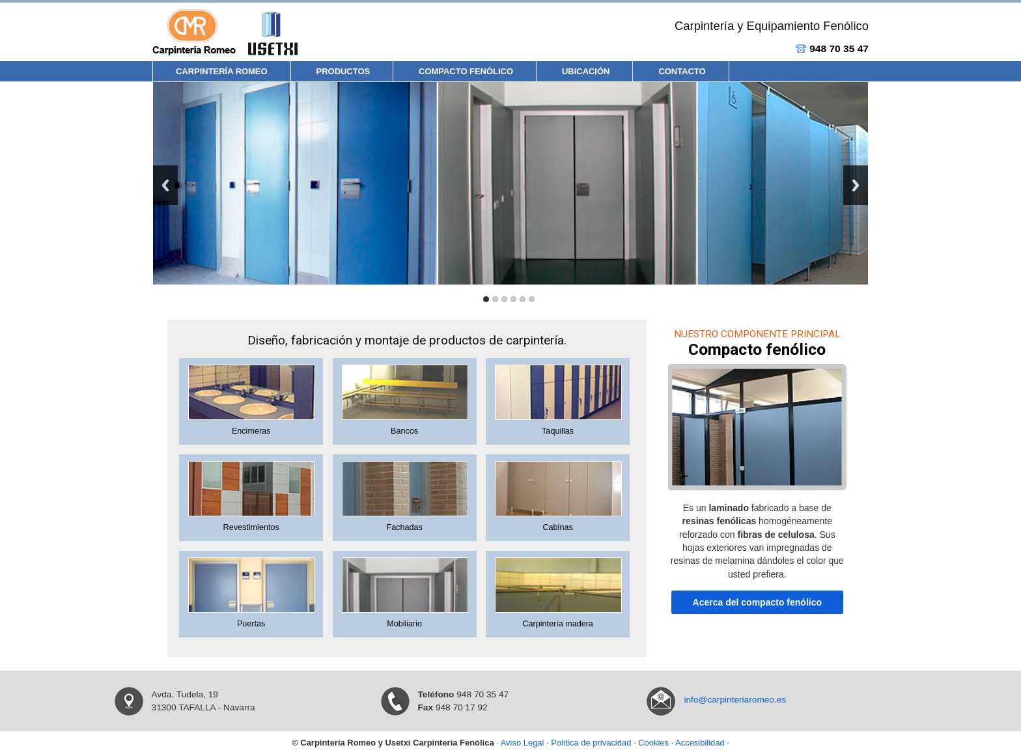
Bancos (404, 431)
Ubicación (585, 71)
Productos (343, 71)
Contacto (681, 71)
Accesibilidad (700, 742)
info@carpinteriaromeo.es (735, 700)
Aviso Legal (522, 742)
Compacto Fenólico (466, 71)
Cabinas (557, 527)
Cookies (653, 742)
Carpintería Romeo (222, 71)
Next (855, 185)
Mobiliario (404, 623)
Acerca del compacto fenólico (757, 602)
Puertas (251, 623)
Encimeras (251, 431)
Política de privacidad (591, 742)
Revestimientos (251, 527)
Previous (165, 185)
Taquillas (558, 431)
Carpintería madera (557, 623)
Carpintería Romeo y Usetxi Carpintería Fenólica (397, 742)
